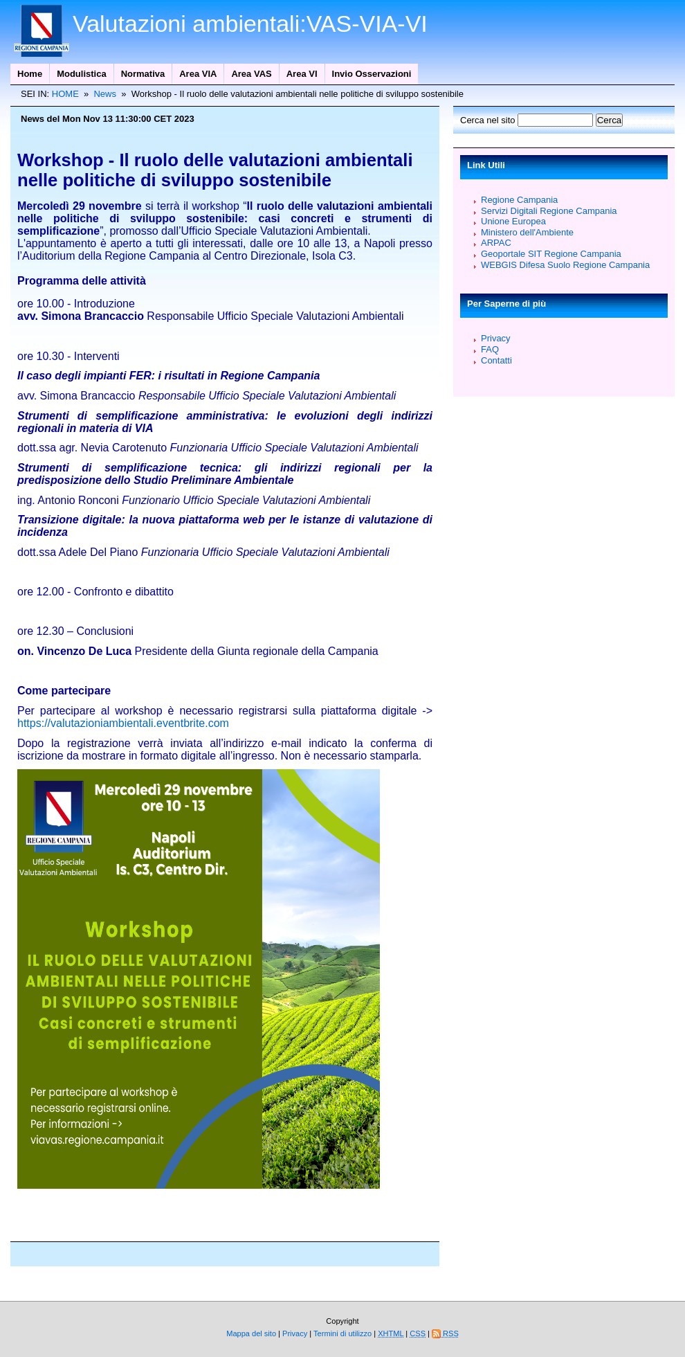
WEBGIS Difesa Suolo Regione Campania (565, 265)
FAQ (490, 349)
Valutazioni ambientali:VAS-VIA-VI (250, 23)
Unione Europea (513, 221)
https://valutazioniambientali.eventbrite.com (123, 723)
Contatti (496, 360)
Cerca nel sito (489, 120)
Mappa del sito (251, 1333)
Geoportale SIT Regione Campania (551, 254)
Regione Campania (519, 200)
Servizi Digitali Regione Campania (549, 211)
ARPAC (496, 242)
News (104, 94)
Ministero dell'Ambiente (527, 232)
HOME (65, 94)
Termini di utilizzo (343, 1333)
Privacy (496, 338)
